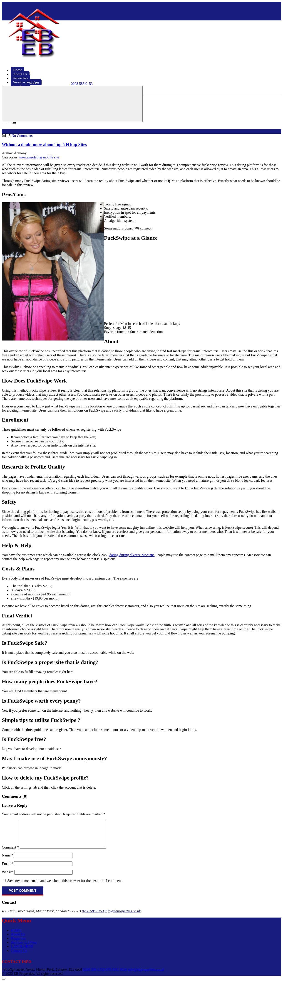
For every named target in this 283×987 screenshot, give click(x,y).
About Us (18, 940)
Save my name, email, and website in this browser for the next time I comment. (65, 886)
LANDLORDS (22, 952)
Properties (18, 944)
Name (7, 861)
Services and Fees (24, 948)
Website (7, 877)
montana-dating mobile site (39, 157)
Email (7, 869)
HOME (16, 936)
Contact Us (19, 956)
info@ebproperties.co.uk (123, 916)
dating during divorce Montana (132, 555)
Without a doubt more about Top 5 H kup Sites (44, 144)
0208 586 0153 (93, 916)
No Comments (22, 136)
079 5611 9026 (116, 975)
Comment (10, 853)
